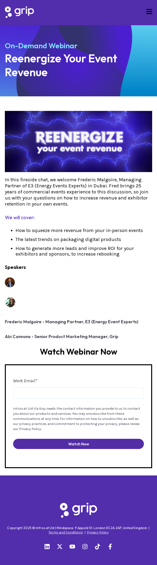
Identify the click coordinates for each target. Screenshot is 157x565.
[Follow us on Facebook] (110, 546)
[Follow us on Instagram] (85, 546)
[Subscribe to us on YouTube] (72, 546)
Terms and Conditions (66, 532)
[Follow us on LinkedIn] (47, 546)
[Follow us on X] (60, 546)
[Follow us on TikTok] (97, 546)
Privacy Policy (30, 429)
